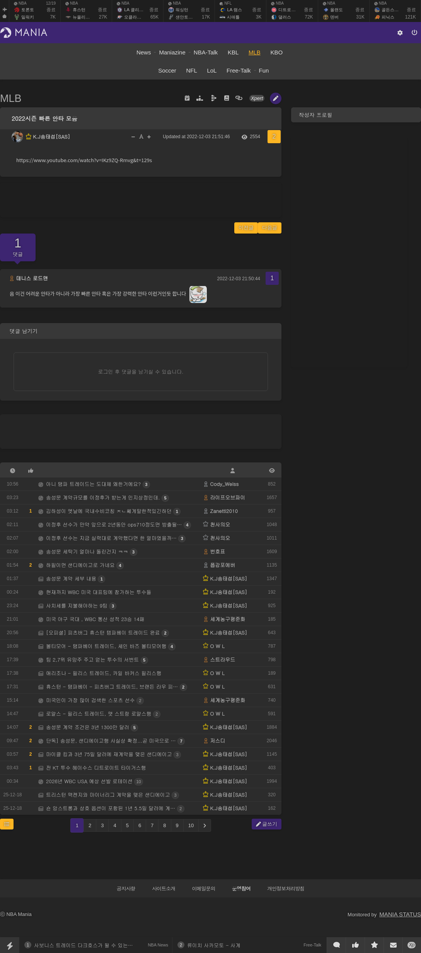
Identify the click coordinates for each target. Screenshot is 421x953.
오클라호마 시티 (139, 17)
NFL (226, 3)
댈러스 (284, 17)
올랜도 (336, 9)
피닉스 (388, 17)
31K (360, 17)
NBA (20, 3)
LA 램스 (234, 9)
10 (191, 825)
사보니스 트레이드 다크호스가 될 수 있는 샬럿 (87, 945)
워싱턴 (182, 9)
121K (410, 17)
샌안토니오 (186, 17)
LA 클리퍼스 (135, 9)
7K (53, 17)
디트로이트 (289, 9)
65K (154, 17)
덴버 (334, 17)
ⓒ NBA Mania (16, 914)
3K (259, 17)
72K (309, 17)
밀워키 (27, 17)
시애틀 (233, 17)
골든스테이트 (394, 9)
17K (206, 17)
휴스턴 (79, 9)
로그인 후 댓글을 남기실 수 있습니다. (141, 371)
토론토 (27, 9)
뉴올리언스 (83, 17)
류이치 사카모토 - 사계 (213, 945)
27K (103, 17)
